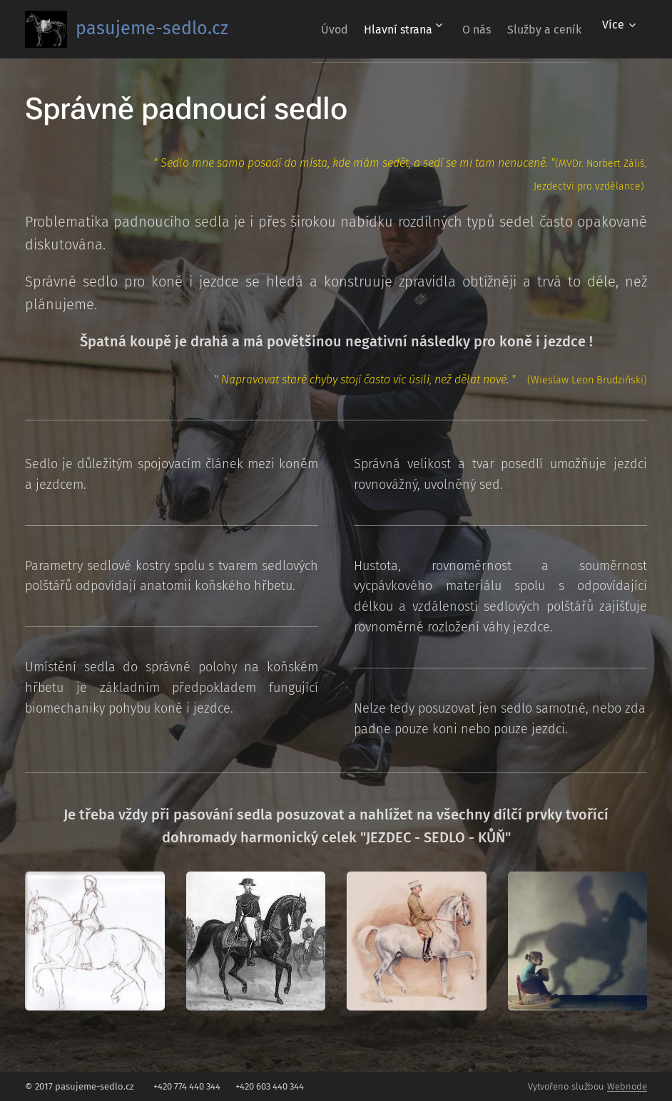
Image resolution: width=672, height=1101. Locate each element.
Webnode (627, 1086)
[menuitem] (304, 29)
